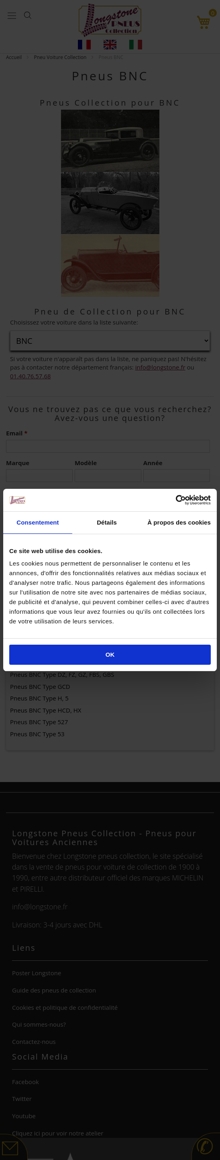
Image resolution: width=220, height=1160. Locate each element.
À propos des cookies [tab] (179, 522)
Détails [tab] (107, 522)
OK (110, 654)
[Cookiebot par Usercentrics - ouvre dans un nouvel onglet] (176, 500)
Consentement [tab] (37, 522)
